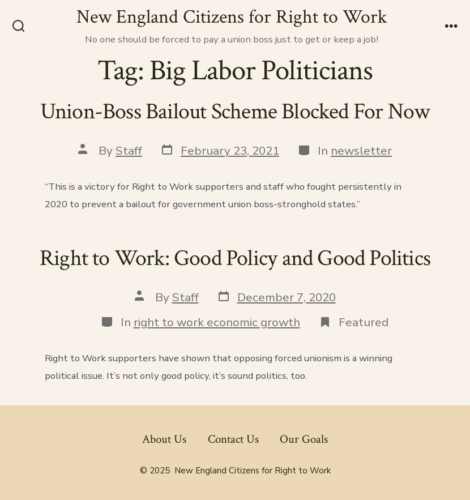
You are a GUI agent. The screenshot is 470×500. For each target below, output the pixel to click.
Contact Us (233, 439)
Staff (129, 151)
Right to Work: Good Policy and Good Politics (235, 258)
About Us (164, 439)
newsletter (361, 151)
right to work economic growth (217, 322)
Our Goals (304, 439)
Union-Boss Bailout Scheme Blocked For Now (235, 111)
